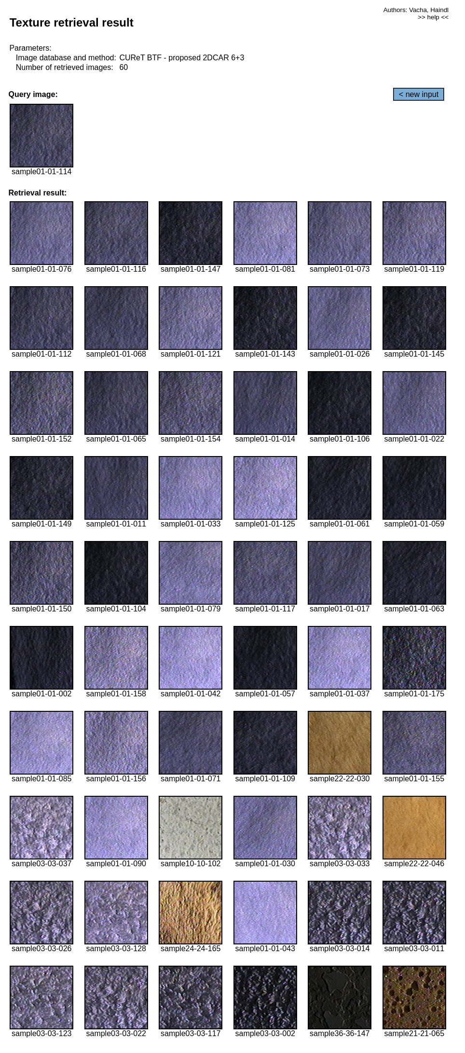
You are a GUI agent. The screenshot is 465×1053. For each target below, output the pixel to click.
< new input (418, 94)
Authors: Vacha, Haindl (416, 10)
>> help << (433, 17)
